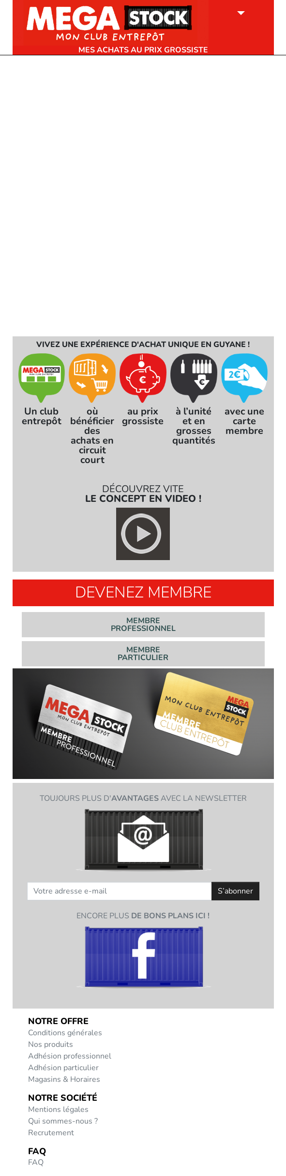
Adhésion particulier (63, 1067)
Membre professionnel (143, 624)
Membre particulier (143, 654)
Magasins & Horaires (64, 1079)
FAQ (36, 1162)
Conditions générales (65, 1032)
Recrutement (51, 1132)
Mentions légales (58, 1109)
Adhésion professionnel (69, 1056)
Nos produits (50, 1044)
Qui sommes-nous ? (63, 1121)
